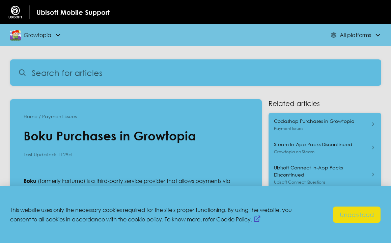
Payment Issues (59, 116)
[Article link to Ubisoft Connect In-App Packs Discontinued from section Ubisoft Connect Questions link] (325, 174)
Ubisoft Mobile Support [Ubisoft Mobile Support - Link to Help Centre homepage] (73, 12)
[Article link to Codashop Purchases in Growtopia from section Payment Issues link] (325, 124)
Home (30, 116)
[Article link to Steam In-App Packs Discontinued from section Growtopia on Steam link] (325, 147)
